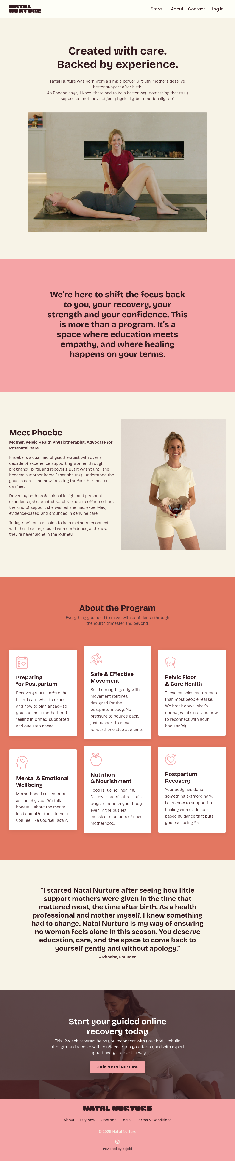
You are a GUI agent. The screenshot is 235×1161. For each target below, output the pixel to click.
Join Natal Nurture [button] (117, 1067)
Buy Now (87, 1120)
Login (126, 1120)
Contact (196, 9)
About (177, 9)
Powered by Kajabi (117, 1149)
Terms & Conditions (153, 1120)
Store (156, 9)
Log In (218, 9)
